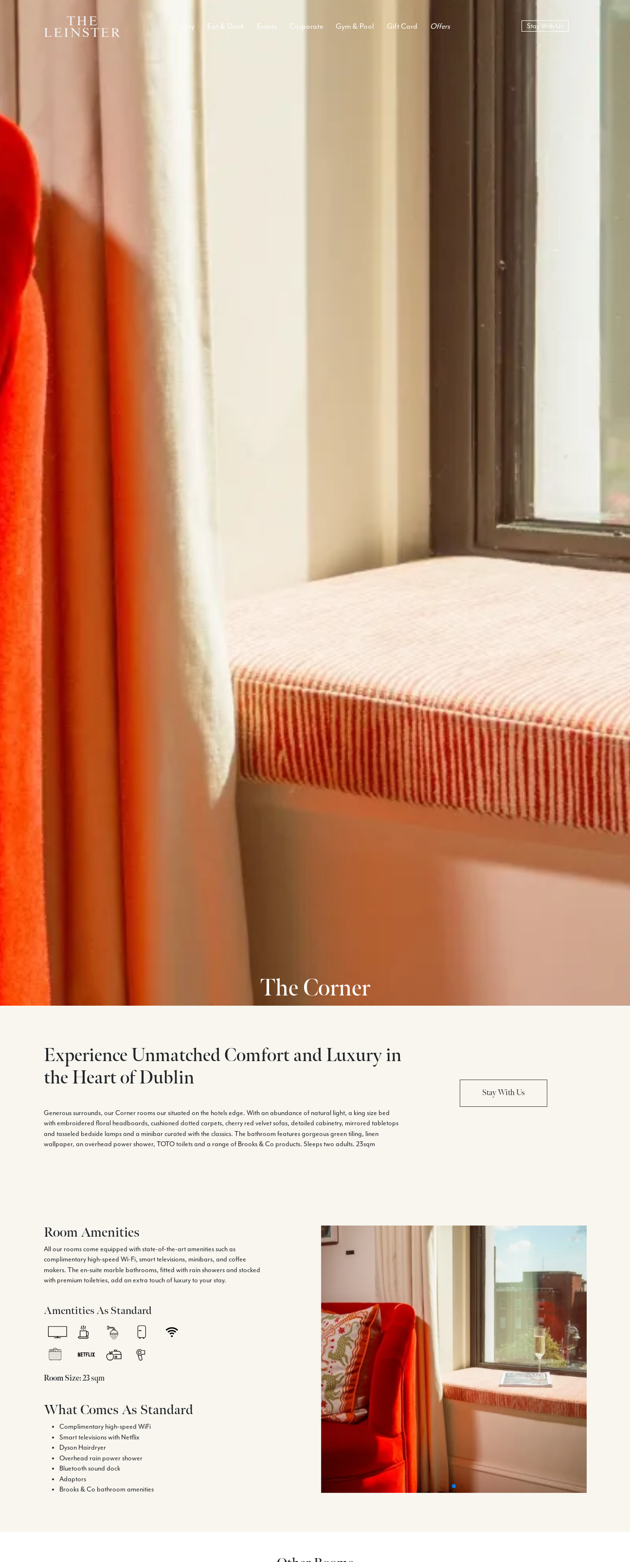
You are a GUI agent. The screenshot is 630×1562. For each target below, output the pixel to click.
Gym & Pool (355, 26)
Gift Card (402, 26)
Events (267, 26)
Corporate (306, 26)
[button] (454, 1486)
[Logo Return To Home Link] (82, 25)
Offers (440, 26)
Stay (187, 26)
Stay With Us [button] (503, 1093)
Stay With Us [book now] (545, 26)
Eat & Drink (225, 26)
